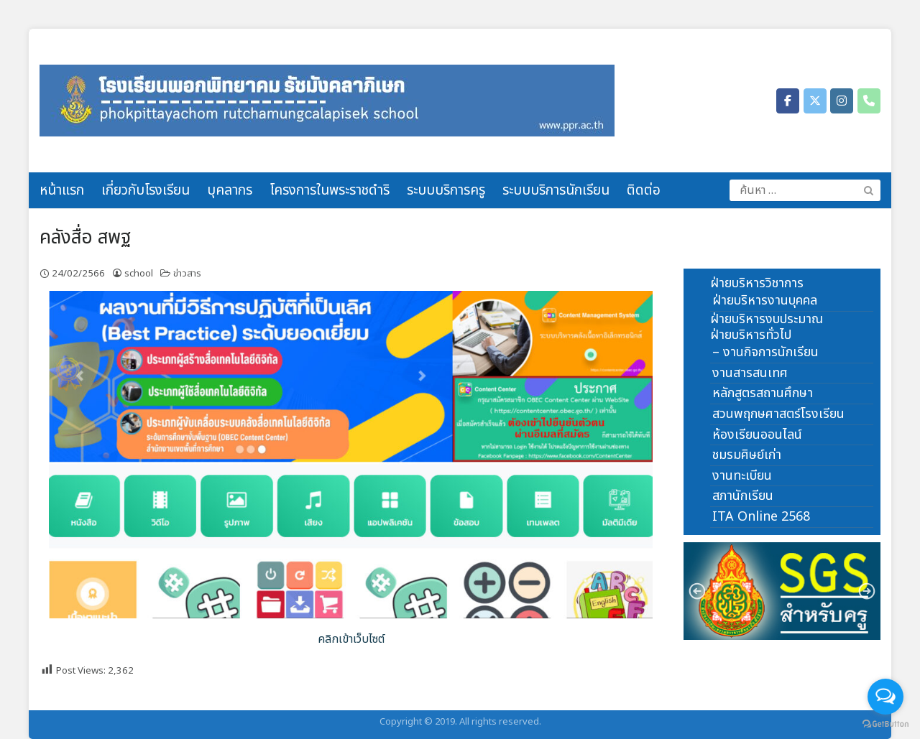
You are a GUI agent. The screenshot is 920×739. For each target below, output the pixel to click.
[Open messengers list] (885, 697)
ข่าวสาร (187, 273)
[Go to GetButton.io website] (885, 724)
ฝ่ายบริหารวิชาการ (757, 283)
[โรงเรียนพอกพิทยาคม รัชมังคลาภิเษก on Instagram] (841, 100)
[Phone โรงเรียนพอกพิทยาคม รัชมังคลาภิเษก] (868, 100)
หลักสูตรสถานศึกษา (762, 393)
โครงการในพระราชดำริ (330, 190)
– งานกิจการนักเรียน (765, 352)
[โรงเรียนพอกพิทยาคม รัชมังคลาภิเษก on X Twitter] (815, 100)
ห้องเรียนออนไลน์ (757, 435)
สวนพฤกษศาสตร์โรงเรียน (778, 414)
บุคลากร (229, 190)
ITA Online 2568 (761, 516)
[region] (782, 591)
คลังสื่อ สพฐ (85, 237)
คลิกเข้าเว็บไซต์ (351, 639)
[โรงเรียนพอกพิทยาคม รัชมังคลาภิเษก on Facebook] (787, 100)
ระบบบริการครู (446, 190)
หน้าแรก (62, 190)
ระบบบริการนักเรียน (556, 190)
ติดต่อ (644, 190)
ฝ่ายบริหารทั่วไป (750, 335)
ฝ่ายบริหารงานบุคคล (764, 300)
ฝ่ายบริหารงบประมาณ (766, 319)
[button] (782, 591)
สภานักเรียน (742, 496)
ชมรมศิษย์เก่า (746, 455)
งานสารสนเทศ (750, 373)
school (138, 273)
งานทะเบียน (742, 475)
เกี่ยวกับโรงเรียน (145, 190)
